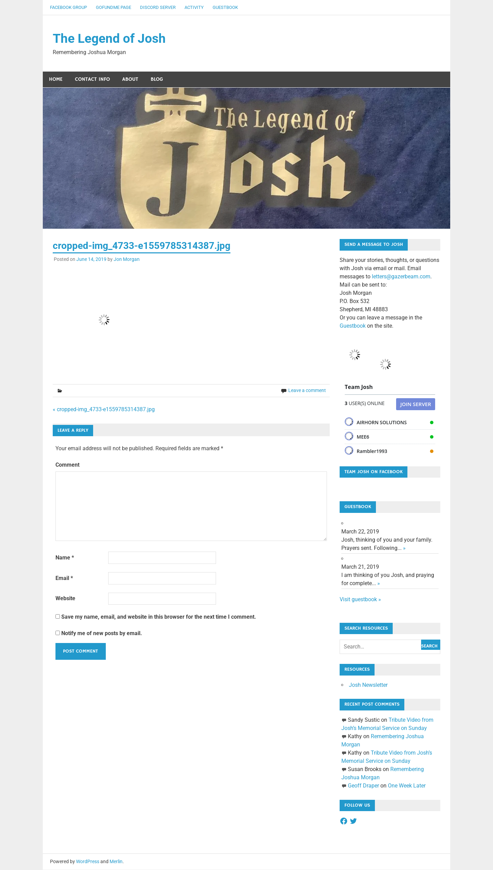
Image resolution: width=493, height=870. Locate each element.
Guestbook (225, 7)
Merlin (116, 862)
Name (64, 558)
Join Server (415, 404)
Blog (157, 79)
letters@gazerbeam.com (401, 277)
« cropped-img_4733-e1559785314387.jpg (104, 409)
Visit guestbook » (360, 599)
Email (64, 578)
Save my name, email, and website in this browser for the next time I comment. (158, 617)
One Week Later (407, 786)
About (130, 79)
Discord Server (158, 7)
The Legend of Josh (110, 38)
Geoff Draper (363, 786)
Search (429, 646)
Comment (67, 465)
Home (56, 79)
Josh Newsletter (368, 685)
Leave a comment (307, 390)
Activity (194, 7)
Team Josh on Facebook (373, 472)
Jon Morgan (127, 259)
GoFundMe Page (113, 7)
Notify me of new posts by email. (101, 633)
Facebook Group (68, 7)
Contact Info (92, 79)
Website (65, 599)
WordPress (87, 862)
